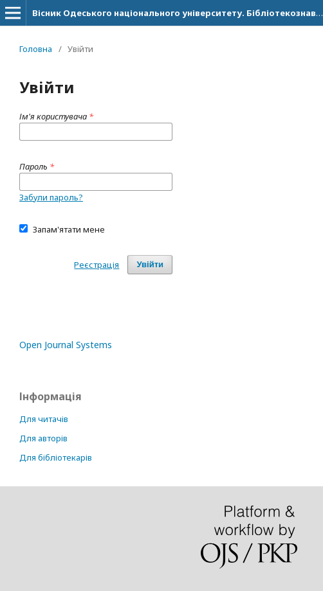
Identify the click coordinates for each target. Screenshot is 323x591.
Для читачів (43, 419)
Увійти (149, 264)
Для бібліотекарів (55, 457)
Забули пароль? (51, 197)
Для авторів (43, 438)
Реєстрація (96, 264)
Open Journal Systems (65, 345)
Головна (35, 49)
